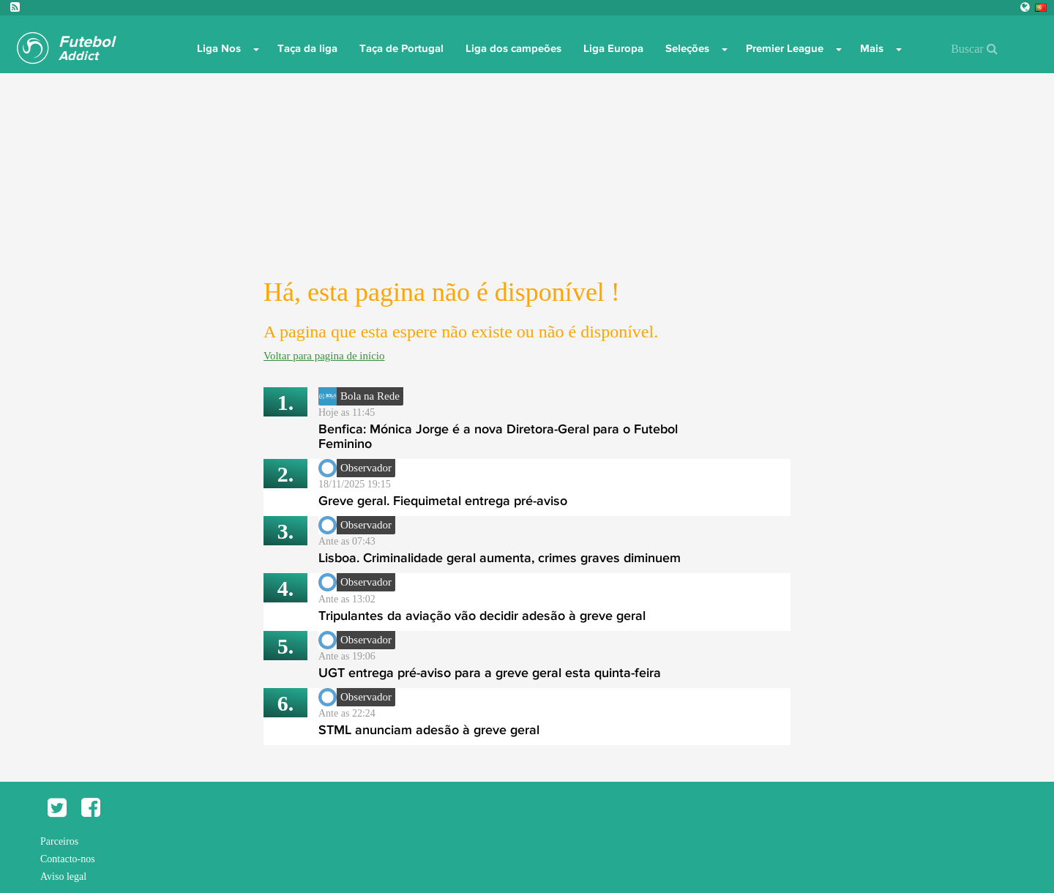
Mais (871, 48)
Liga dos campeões (513, 48)
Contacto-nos (67, 858)
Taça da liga (307, 48)
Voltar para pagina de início (324, 356)
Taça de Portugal (401, 48)
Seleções (687, 48)
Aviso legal (63, 876)
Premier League (784, 48)
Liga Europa (613, 48)
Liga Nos (219, 48)
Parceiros (59, 841)
